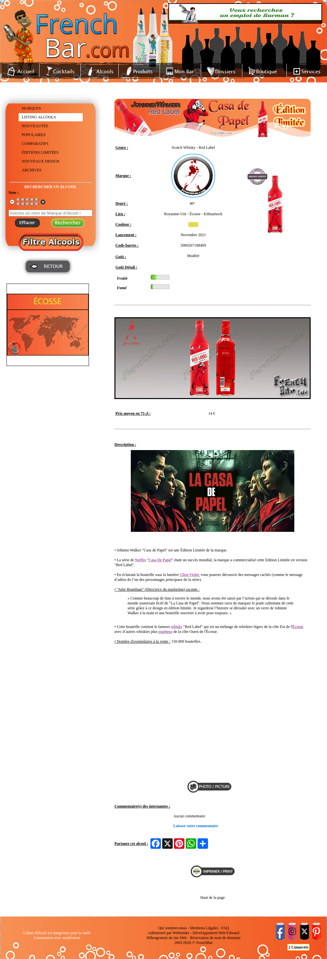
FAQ (225, 928)
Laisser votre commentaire (195, 826)
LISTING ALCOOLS (39, 117)
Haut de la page (212, 897)
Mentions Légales (204, 928)
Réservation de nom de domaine (215, 937)
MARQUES (31, 108)
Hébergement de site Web (166, 937)
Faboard (232, 933)
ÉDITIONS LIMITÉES (40, 152)
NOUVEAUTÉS (35, 126)
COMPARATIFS (35, 143)
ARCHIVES (32, 170)
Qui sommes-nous (172, 928)
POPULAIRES (34, 134)
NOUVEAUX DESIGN (41, 161)
